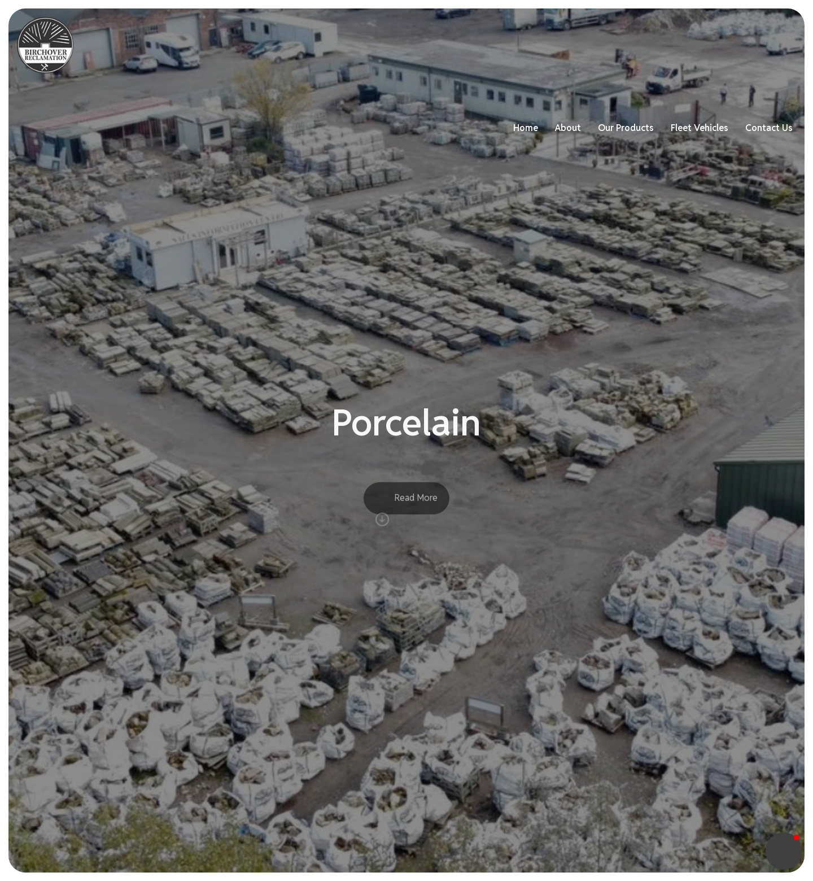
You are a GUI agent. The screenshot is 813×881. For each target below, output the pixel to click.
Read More (406, 515)
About (560, 45)
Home (517, 45)
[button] (784, 851)
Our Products (618, 45)
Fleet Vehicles (691, 45)
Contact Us (761, 45)
